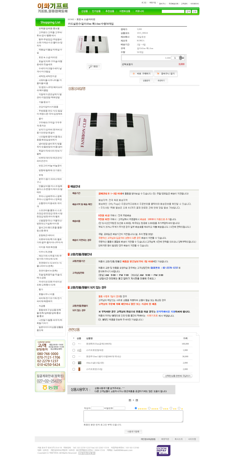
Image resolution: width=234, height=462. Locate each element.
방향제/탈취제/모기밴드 (50, 170)
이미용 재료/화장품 (48, 247)
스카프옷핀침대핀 (95, 350)
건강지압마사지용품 (48, 107)
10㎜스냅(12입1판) (95, 363)
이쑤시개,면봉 (45, 252)
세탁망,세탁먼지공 (48, 76)
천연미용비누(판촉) (48, 270)
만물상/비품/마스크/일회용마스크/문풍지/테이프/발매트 (49, 189)
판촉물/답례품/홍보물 (49, 28)
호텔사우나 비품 (46, 294)
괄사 (41, 118)
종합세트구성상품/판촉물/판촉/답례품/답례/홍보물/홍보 (49, 313)
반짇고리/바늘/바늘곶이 (50, 165)
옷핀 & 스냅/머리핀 (48, 57)
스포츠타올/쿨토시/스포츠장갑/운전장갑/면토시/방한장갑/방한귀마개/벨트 (49, 213)
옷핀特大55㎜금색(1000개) (98, 344)
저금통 (42, 306)
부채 (41, 175)
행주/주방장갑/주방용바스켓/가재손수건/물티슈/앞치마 (49, 42)
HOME (71, 19)
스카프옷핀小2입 (94, 369)
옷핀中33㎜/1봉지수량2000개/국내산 (103, 356)
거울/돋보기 (44, 102)
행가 (41, 289)
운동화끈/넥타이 (46, 235)
